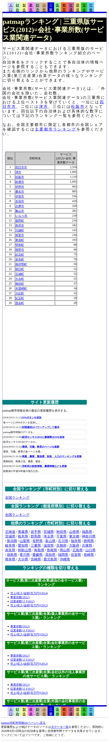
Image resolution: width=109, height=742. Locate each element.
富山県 (50, 541)
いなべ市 (21, 215)
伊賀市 (19, 196)
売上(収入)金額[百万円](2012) (29, 605)
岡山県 (65, 550)
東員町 (19, 240)
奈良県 (10, 550)
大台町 (19, 278)
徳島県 (12, 555)
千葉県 (61, 536)
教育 (64, 7)
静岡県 (89, 541)
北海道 (10, 532)
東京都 (74, 536)
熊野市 (19, 249)
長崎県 (89, 555)
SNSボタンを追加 (31, 417)
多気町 (19, 259)
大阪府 (74, 545)
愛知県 (23, 545)
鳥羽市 (19, 225)
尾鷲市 (19, 235)
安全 (84, 7)
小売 (44, 7)
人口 (11, 7)
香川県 (25, 555)
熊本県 (10, 559)
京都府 (61, 545)
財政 (17, 7)
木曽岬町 (21, 288)
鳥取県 (39, 550)
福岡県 (63, 555)
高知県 (50, 555)
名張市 (19, 201)
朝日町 (19, 269)
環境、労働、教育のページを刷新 (40, 446)
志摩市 (19, 206)
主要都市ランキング (55, 129)
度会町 (19, 303)
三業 (51, 7)
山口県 (90, 550)
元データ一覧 (60, 727)
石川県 (63, 541)
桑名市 (19, 191)
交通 (71, 7)
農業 (31, 7)
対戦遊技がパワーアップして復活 (40, 427)
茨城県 (10, 536)
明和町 (19, 244)
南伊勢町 (21, 264)
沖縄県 (65, 559)
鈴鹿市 (19, 181)
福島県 (87, 532)
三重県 (36, 545)
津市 (43, 106)
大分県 (23, 559)
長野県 (37, 541)
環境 (77, 7)
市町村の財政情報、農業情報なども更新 (44, 466)
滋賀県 (49, 545)
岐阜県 (10, 545)
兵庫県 (87, 545)
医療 (57, 7)
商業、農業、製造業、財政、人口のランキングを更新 (52, 456)
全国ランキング (17, 497)
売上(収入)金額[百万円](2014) (29, 593)
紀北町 (19, 254)
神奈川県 (89, 536)
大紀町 (19, 293)
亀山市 (19, 211)
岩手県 (36, 532)
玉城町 (19, 274)
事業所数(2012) (20, 597)
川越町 (19, 230)
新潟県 (12, 541)
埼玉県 (49, 536)
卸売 (37, 7)
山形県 (74, 532)
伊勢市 (19, 186)
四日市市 (21, 167)
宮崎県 (36, 559)
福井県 (76, 541)
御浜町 (19, 283)
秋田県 (61, 532)
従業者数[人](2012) (22, 601)
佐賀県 (76, 555)
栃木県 (23, 536)
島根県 (52, 550)
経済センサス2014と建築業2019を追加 (43, 437)
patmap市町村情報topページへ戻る (23, 722)
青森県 (23, 532)
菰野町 (19, 220)
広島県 (78, 550)
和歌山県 (24, 550)
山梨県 (25, 541)
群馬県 (36, 536)
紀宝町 (19, 298)
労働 (91, 7)
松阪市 (78, 106)
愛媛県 (37, 555)
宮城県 (49, 532)
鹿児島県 (50, 559)
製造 (24, 7)
